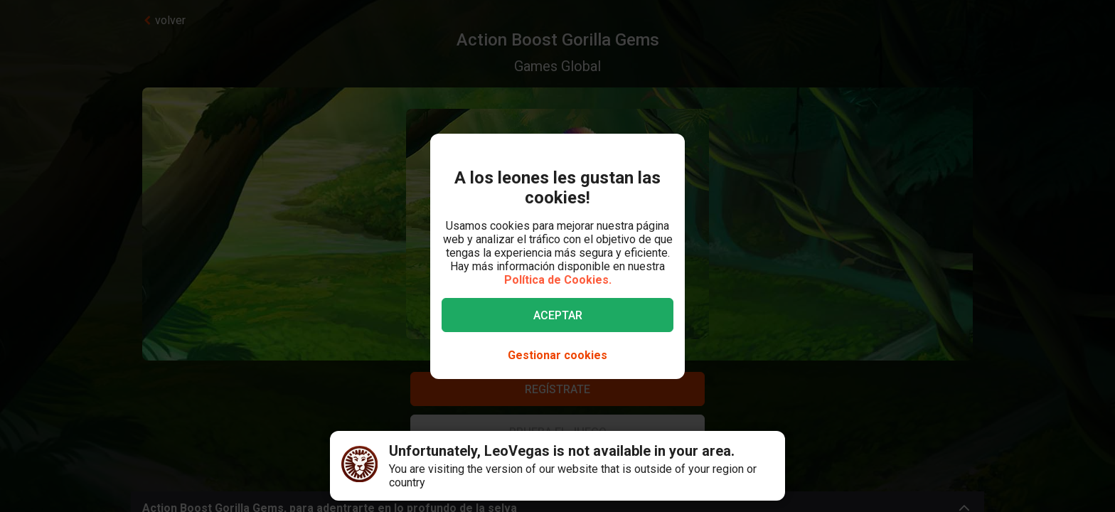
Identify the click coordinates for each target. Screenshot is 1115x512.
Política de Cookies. (558, 280)
